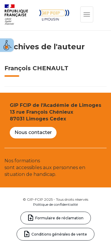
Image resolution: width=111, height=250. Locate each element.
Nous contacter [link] (33, 132)
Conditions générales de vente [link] (59, 234)
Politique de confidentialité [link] (55, 204)
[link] (7, 45)
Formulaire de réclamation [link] (59, 218)
